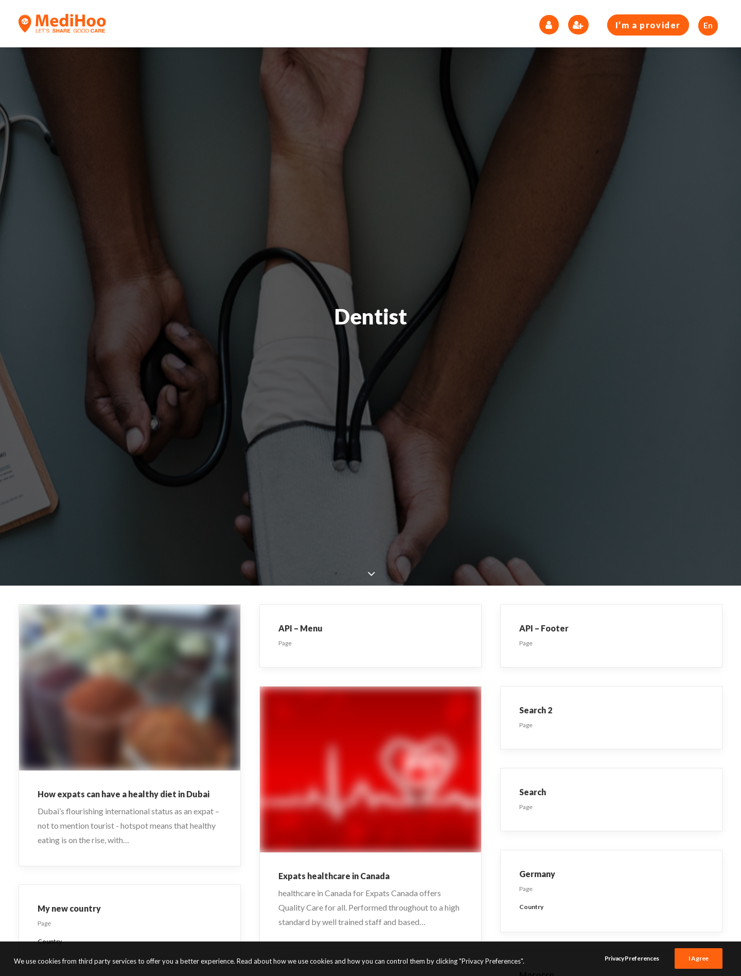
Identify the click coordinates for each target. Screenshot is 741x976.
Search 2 (535, 710)
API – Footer (544, 628)
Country (531, 907)
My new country (69, 908)
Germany (537, 874)
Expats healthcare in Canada (334, 876)
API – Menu (300, 628)
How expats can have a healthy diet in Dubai (123, 794)
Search (532, 792)
